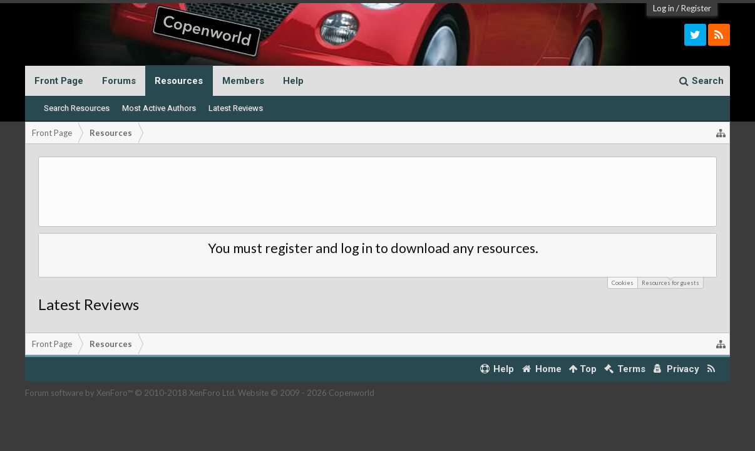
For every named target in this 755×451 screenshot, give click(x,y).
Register (696, 8)
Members (243, 80)
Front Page (58, 80)
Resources (179, 80)
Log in (663, 8)
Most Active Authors (159, 108)
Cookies (623, 282)
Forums (119, 80)
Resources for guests (670, 281)
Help (293, 80)
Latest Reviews (235, 108)
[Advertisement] (377, 191)
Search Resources (77, 108)
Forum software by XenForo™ (130, 393)
